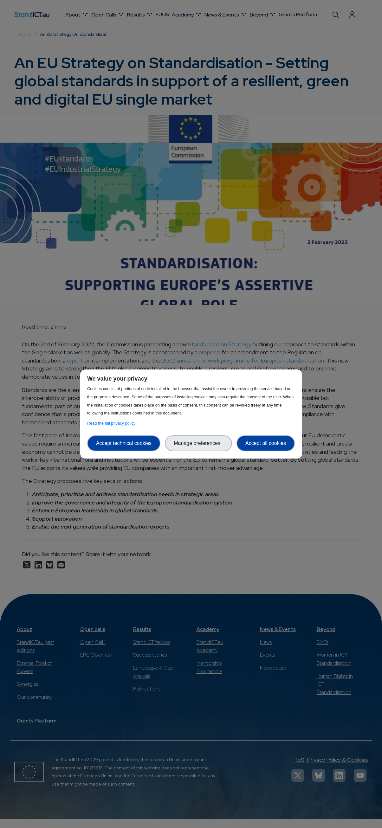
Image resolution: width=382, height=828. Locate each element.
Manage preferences (198, 443)
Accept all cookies (265, 443)
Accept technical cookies (124, 443)
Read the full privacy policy (112, 423)
